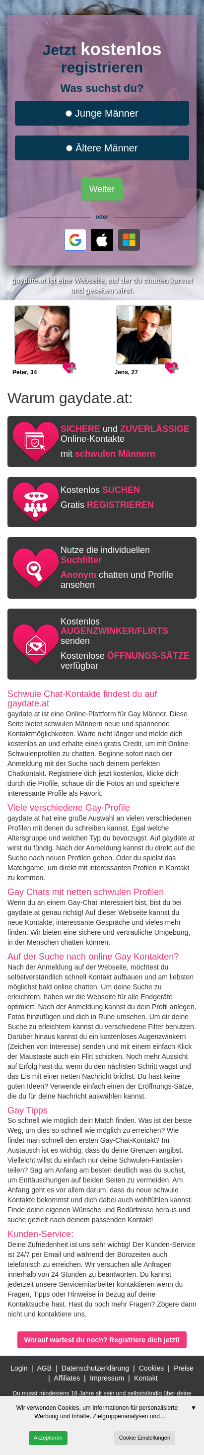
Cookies (151, 1368)
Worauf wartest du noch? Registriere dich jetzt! (102, 1340)
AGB (44, 1368)
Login (18, 1368)
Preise (184, 1368)
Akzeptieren (48, 1438)
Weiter (102, 189)
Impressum (107, 1378)
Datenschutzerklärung (95, 1368)
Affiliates (67, 1378)
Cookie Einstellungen (144, 1438)
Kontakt (145, 1378)
